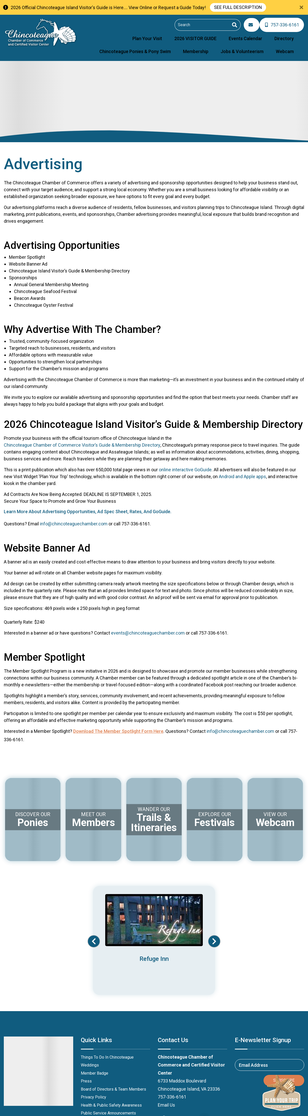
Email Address (253, 992)
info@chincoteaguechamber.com (73, 517)
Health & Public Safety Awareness (111, 1032)
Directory (214, 35)
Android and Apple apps (242, 470)
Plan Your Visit (104, 35)
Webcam (289, 45)
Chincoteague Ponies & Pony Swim (262, 35)
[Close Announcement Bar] (301, 7)
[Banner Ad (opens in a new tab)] (154, 896)
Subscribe (284, 1008)
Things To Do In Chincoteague (107, 984)
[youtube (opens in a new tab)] (177, 1046)
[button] (93, 901)
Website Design (238, 1109)
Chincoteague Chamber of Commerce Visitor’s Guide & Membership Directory (82, 438)
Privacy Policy (93, 1024)
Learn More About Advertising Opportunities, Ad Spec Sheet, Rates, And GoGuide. (87, 505)
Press (86, 1008)
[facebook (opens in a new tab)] (164, 1046)
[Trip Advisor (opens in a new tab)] (204, 1046)
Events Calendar (184, 35)
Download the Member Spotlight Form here (118, 724)
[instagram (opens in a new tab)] (191, 1046)
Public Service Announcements (108, 1040)
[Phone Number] (282, 23)
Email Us (166, 1032)
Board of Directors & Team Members (113, 1016)
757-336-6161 (172, 1024)
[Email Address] (254, 23)
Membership (216, 45)
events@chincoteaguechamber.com (148, 626)
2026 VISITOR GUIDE (143, 35)
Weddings (90, 992)
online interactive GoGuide (185, 463)
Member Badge (94, 1000)
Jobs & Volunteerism (255, 45)
